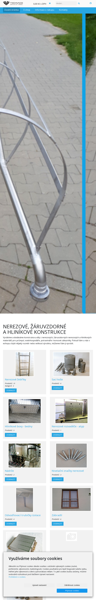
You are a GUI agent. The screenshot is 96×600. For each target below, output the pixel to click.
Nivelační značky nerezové (68, 470)
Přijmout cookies (72, 590)
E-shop (27, 9)
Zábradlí (57, 515)
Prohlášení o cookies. (17, 577)
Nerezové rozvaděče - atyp (68, 426)
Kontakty (63, 9)
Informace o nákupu (44, 9)
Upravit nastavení (39, 585)
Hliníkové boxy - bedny (18, 426)
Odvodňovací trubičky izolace (23, 515)
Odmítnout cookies (72, 585)
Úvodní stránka (11, 9)
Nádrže (9, 470)
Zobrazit (10, 390)
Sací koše (57, 379)
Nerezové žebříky (15, 379)
